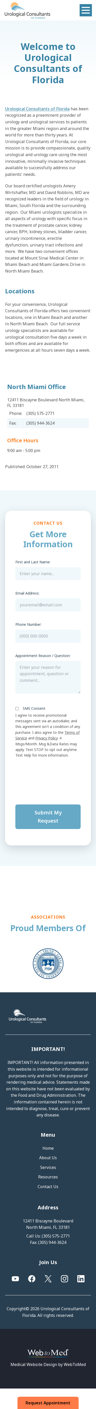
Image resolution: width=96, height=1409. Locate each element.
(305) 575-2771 (56, 1236)
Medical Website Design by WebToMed (48, 1364)
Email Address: (27, 593)
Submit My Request (48, 816)
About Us (48, 1157)
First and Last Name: (32, 562)
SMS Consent (34, 708)
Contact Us (48, 1186)
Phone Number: (28, 624)
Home (48, 1148)
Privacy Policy (46, 738)
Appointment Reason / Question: (42, 655)
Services (48, 1167)
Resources (48, 1177)
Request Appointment (48, 1403)
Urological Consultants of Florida (37, 109)
